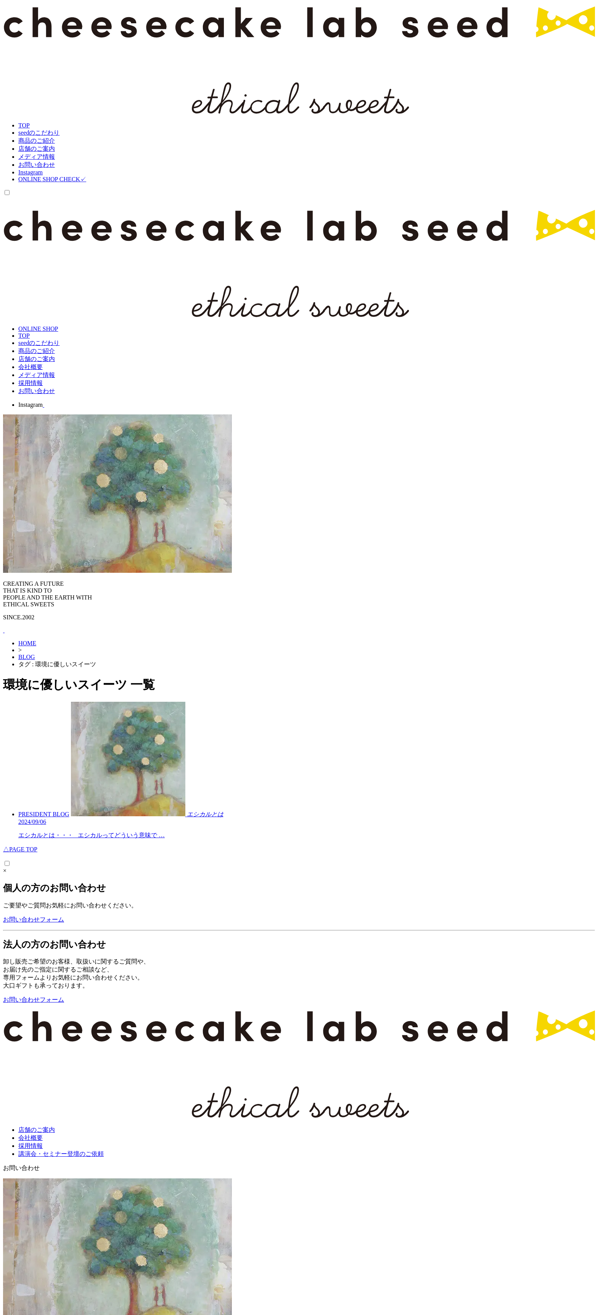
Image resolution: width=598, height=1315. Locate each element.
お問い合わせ (21, 1168)
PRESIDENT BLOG (43, 814)
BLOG (26, 657)
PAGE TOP (20, 849)
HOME (27, 643)
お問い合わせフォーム (33, 919)
